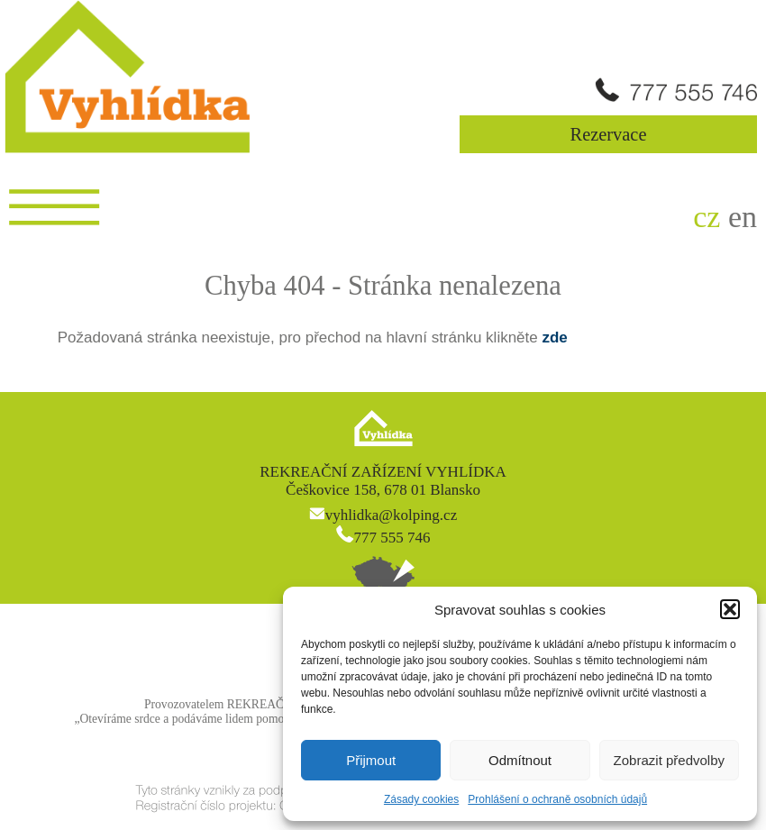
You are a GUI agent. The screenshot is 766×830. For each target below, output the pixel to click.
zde (554, 337)
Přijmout (371, 760)
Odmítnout (520, 760)
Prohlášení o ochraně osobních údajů (557, 799)
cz (706, 216)
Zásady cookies (421, 799)
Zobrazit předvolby (669, 760)
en (742, 216)
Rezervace (608, 134)
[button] (730, 609)
